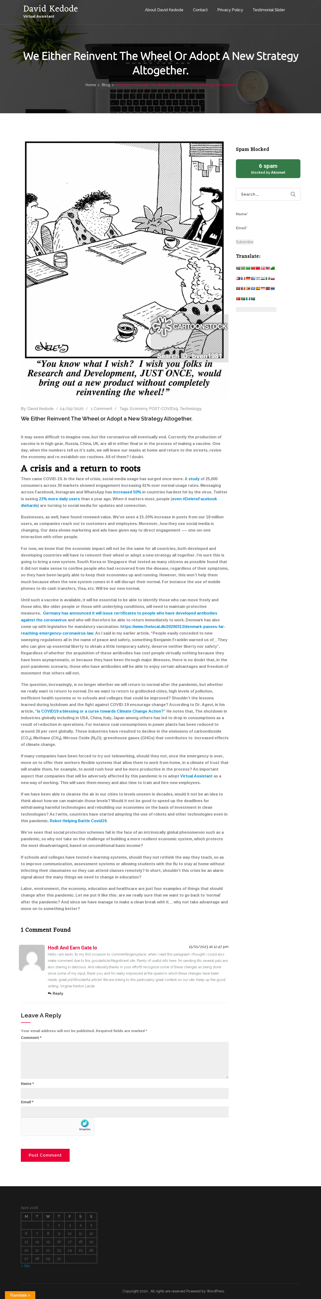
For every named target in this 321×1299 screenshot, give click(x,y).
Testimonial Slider (267, 9)
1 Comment (101, 408)
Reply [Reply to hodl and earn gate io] (58, 993)
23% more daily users (59, 498)
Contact (199, 9)
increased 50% (127, 492)
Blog (106, 85)
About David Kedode (163, 9)
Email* (258, 231)
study (194, 478)
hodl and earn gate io (72, 948)
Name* (258, 217)
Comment (31, 1038)
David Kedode (40, 408)
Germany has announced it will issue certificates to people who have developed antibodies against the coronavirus (119, 616)
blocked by (268, 168)
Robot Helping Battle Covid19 (78, 820)
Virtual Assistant (196, 776)
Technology (191, 408)
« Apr (25, 1266)
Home (91, 85)
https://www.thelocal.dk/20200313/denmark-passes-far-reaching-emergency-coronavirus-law (123, 630)
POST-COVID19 (163, 408)
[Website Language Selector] (256, 309)
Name (27, 1084)
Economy (138, 408)
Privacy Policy (229, 9)
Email (27, 1102)
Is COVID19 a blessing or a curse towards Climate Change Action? (100, 711)
